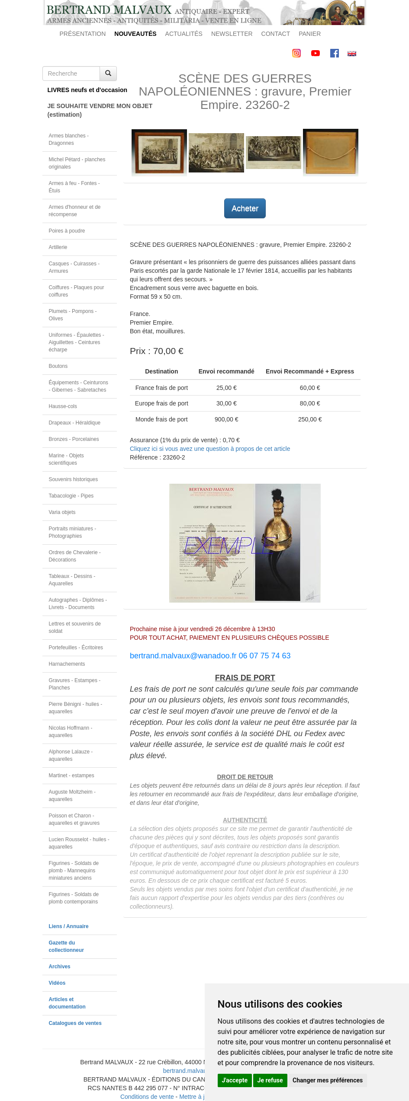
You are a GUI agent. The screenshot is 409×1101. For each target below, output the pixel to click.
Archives (60, 967)
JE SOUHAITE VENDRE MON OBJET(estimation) (82, 110)
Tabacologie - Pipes (71, 496)
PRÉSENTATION (83, 33)
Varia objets (62, 512)
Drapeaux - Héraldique (75, 423)
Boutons (58, 366)
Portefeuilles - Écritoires (76, 648)
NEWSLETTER (232, 33)
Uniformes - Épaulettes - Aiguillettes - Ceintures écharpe (76, 342)
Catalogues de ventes (75, 1023)
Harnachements (67, 664)
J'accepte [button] (235, 1080)
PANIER (310, 33)
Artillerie (58, 247)
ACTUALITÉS (184, 33)
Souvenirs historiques (73, 479)
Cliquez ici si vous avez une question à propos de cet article (210, 448)
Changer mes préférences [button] (328, 1080)
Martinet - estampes (71, 775)
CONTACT (275, 33)
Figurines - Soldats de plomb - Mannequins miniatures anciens (74, 870)
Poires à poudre (67, 231)
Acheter (245, 208)
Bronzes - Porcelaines (74, 439)
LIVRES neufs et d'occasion (82, 89)
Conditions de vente (147, 1096)
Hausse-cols (63, 406)
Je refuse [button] (270, 1080)
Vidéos (57, 983)
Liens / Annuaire (69, 926)
